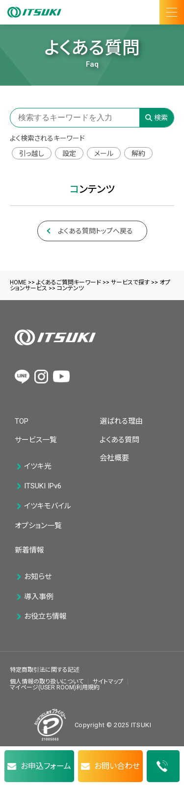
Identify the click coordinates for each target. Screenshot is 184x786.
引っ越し (31, 153)
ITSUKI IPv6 (42, 486)
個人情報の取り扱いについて (46, 682)
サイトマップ (108, 682)
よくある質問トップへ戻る (95, 231)
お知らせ (38, 577)
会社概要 (114, 458)
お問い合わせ (117, 766)
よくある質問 (119, 439)
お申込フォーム (46, 766)
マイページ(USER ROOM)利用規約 (55, 687)
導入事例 (38, 597)
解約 (138, 153)
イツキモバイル (47, 506)
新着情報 (29, 550)
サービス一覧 (36, 439)
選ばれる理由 (121, 421)
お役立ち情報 (45, 616)
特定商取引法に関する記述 (44, 669)
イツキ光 (38, 466)
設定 (69, 153)
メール (103, 153)
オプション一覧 (38, 525)
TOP (21, 421)
